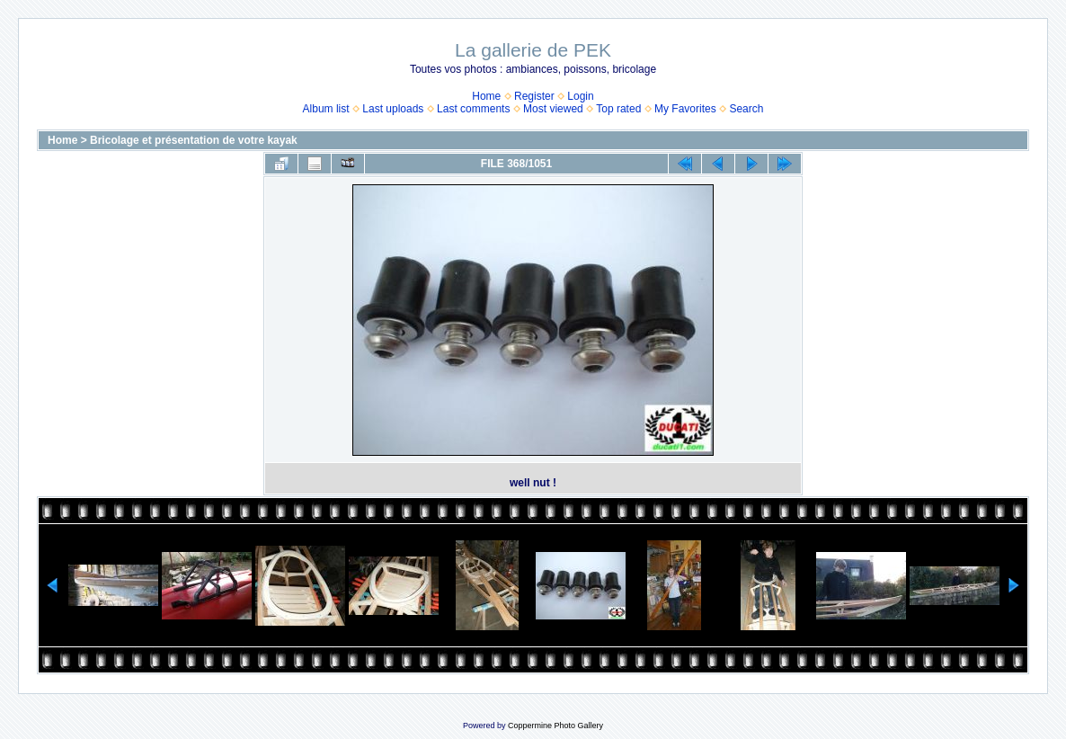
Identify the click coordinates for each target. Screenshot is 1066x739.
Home (486, 96)
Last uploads (392, 108)
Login (580, 96)
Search (746, 108)
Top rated (618, 108)
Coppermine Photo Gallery (555, 725)
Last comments (473, 108)
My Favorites (685, 108)
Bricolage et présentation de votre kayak (194, 140)
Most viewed (553, 108)
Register (534, 96)
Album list (326, 108)
